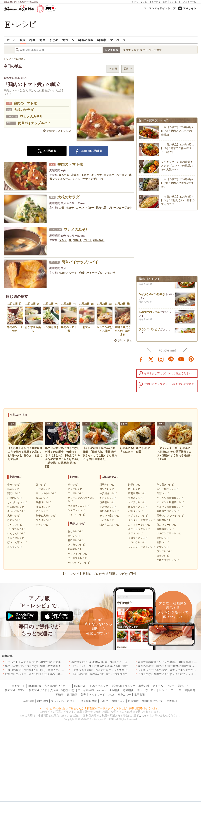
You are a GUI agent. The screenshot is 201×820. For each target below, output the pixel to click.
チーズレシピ (43, 488)
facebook (141, 359)
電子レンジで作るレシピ (170, 515)
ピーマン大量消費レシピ (170, 502)
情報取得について (152, 701)
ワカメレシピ (43, 520)
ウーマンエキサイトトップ (159, 8)
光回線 (54, 690)
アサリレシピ (75, 493)
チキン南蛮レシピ (109, 515)
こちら (143, 715)
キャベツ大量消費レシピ (170, 497)
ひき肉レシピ (14, 497)
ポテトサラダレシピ (139, 529)
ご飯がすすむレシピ (168, 560)
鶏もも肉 (64, 175)
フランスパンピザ (149, 331)
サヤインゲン (90, 178)
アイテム (157, 685)
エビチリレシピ (136, 502)
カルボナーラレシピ (139, 524)
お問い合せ (118, 701)
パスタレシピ (135, 511)
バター (90, 207)
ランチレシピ (164, 551)
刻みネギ (98, 240)
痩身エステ (124, 694)
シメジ (76, 178)
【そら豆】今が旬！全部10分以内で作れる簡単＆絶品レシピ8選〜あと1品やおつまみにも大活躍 (62, 662)
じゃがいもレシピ (17, 502)
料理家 (101, 40)
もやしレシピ (14, 524)
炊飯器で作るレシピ (168, 511)
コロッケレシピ (136, 542)
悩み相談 (114, 690)
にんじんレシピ (15, 533)
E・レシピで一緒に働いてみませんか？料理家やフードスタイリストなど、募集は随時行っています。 (100, 708)
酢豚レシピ (134, 484)
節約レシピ (163, 537)
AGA (111, 694)
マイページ (117, 40)
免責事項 (172, 701)
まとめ (53, 40)
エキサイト (189, 8)
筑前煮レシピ (107, 502)
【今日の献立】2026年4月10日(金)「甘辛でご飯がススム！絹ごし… (177, 148)
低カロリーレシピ (166, 524)
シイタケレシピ (76, 510)
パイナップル (95, 272)
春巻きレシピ (135, 497)
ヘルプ (104, 701)
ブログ (170, 685)
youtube (181, 359)
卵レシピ (41, 484)
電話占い (183, 685)
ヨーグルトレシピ (46, 493)
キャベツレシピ (15, 511)
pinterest (191, 359)
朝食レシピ (163, 546)
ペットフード (97, 694)
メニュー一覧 (190, 2)
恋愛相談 (128, 690)
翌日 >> (128, 68)
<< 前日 (113, 68)
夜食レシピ (163, 555)
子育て (134, 2)
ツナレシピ (42, 524)
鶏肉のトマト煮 (25, 103)
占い (165, 2)
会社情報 (28, 701)
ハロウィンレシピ (77, 553)
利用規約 (42, 701)
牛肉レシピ (13, 484)
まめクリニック (99, 685)
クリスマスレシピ (77, 558)
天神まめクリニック (123, 685)
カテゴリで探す (152, 49)
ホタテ (70, 207)
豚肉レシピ (13, 488)
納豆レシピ (42, 511)
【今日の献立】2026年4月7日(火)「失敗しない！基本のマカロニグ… (178, 200)
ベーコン (122, 175)
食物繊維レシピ (165, 529)
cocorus (101, 690)
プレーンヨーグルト (120, 207)
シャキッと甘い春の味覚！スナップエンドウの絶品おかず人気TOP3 (177, 165)
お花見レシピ (75, 549)
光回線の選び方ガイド (57, 685)
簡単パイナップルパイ (34, 123)
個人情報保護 (89, 701)
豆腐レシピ (42, 497)
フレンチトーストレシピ (141, 546)
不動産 (59, 694)
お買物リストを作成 (59, 130)
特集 (32, 40)
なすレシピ (13, 520)
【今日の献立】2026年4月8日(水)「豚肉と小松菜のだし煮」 (178, 183)
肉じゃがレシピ (108, 497)
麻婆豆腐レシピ (136, 493)
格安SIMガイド (38, 690)
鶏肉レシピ (13, 493)
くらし (143, 2)
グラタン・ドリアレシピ (141, 520)
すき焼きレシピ (108, 506)
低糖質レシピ (164, 520)
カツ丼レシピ (107, 488)
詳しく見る (125, 340)
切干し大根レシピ (46, 515)
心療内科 (144, 685)
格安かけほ (68, 690)
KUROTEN (34, 685)
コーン (80, 207)
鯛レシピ (73, 484)
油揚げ (77, 240)
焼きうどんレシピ (109, 524)
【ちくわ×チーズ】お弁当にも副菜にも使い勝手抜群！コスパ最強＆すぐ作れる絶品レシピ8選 (127, 666)
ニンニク (109, 175)
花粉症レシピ (75, 540)
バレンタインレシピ (79, 562)
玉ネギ (85, 175)
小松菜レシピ (14, 546)
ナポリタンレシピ (138, 515)
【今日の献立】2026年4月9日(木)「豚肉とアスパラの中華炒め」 (178, 131)
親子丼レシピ (107, 484)
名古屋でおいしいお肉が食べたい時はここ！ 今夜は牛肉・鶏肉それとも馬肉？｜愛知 (122, 662)
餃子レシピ (134, 488)
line (171, 359)
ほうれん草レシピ (17, 542)
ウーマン (150, 690)
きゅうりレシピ (15, 537)
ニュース (176, 690)
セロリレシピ (75, 488)
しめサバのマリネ (149, 314)
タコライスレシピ (138, 537)
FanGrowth (80, 685)
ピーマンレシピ (15, 529)
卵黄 (82, 272)
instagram (161, 359)
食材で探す (132, 49)
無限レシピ (163, 542)
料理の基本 (85, 40)
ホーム (11, 40)
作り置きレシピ (165, 484)
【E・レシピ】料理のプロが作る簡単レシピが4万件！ (100, 573)
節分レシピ (74, 535)
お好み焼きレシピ (109, 511)
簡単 (42, 40)
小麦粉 (75, 175)
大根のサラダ (23, 110)
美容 (83, 694)
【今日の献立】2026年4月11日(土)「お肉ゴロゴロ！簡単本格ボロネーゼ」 (115, 674)
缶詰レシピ (163, 493)
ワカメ (63, 240)
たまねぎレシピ (15, 506)
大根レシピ (13, 515)
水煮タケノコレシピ (79, 505)
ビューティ (155, 2)
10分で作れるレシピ (168, 488)
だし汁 (87, 240)
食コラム (68, 40)
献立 (23, 40)
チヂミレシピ (135, 533)
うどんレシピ (107, 520)
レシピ (163, 690)
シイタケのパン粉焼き (152, 296)
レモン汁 (110, 272)
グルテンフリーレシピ (169, 533)
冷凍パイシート (68, 272)
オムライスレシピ (138, 506)
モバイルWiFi (86, 690)
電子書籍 (139, 694)
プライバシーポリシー (64, 701)
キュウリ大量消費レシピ (170, 506)
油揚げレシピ (43, 506)
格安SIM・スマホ (15, 690)
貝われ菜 (101, 207)
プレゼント (175, 2)
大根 (61, 207)
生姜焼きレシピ (108, 493)
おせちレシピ (75, 531)
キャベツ (96, 175)
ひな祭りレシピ (76, 544)
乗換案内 (189, 690)
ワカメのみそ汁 (31, 116)
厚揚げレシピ (43, 502)
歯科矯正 (72, 694)
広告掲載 (133, 701)
